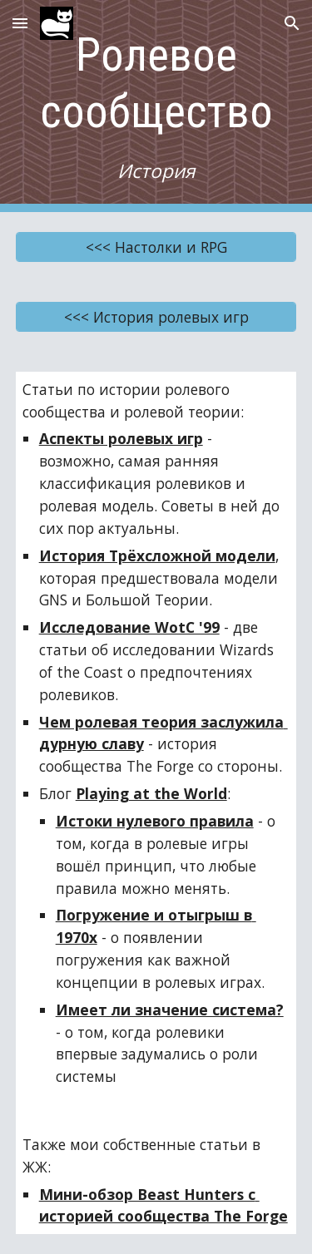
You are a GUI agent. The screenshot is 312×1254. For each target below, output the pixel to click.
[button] (20, 23)
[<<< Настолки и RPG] (156, 246)
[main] (156, 106)
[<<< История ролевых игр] (156, 316)
